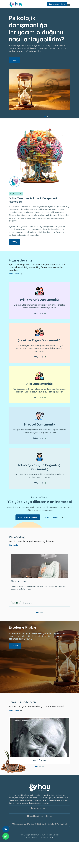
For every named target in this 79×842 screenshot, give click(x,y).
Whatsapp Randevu (27, 517)
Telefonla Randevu (53, 517)
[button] (45, 116)
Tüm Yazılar (15, 545)
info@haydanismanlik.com (39, 816)
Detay (14, 60)
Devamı (15, 646)
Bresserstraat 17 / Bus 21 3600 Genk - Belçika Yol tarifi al (39, 824)
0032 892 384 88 (39, 808)
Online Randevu (57, 4)
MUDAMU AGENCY (46, 838)
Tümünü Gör (15, 274)
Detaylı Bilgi (39, 313)
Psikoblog (16, 603)
